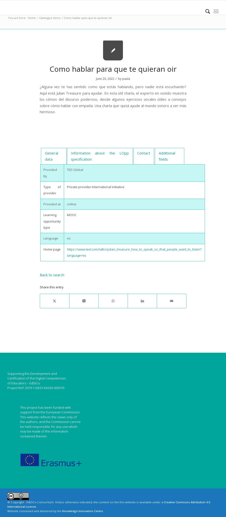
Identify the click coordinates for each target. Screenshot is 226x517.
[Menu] (216, 11)
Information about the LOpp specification (100, 156)
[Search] (205, 11)
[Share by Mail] (171, 301)
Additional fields (167, 156)
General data (51, 156)
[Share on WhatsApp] (113, 301)
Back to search (52, 274)
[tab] (53, 156)
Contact (143, 153)
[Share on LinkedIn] (142, 301)
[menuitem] (205, 11)
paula (126, 79)
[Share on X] (54, 301)
